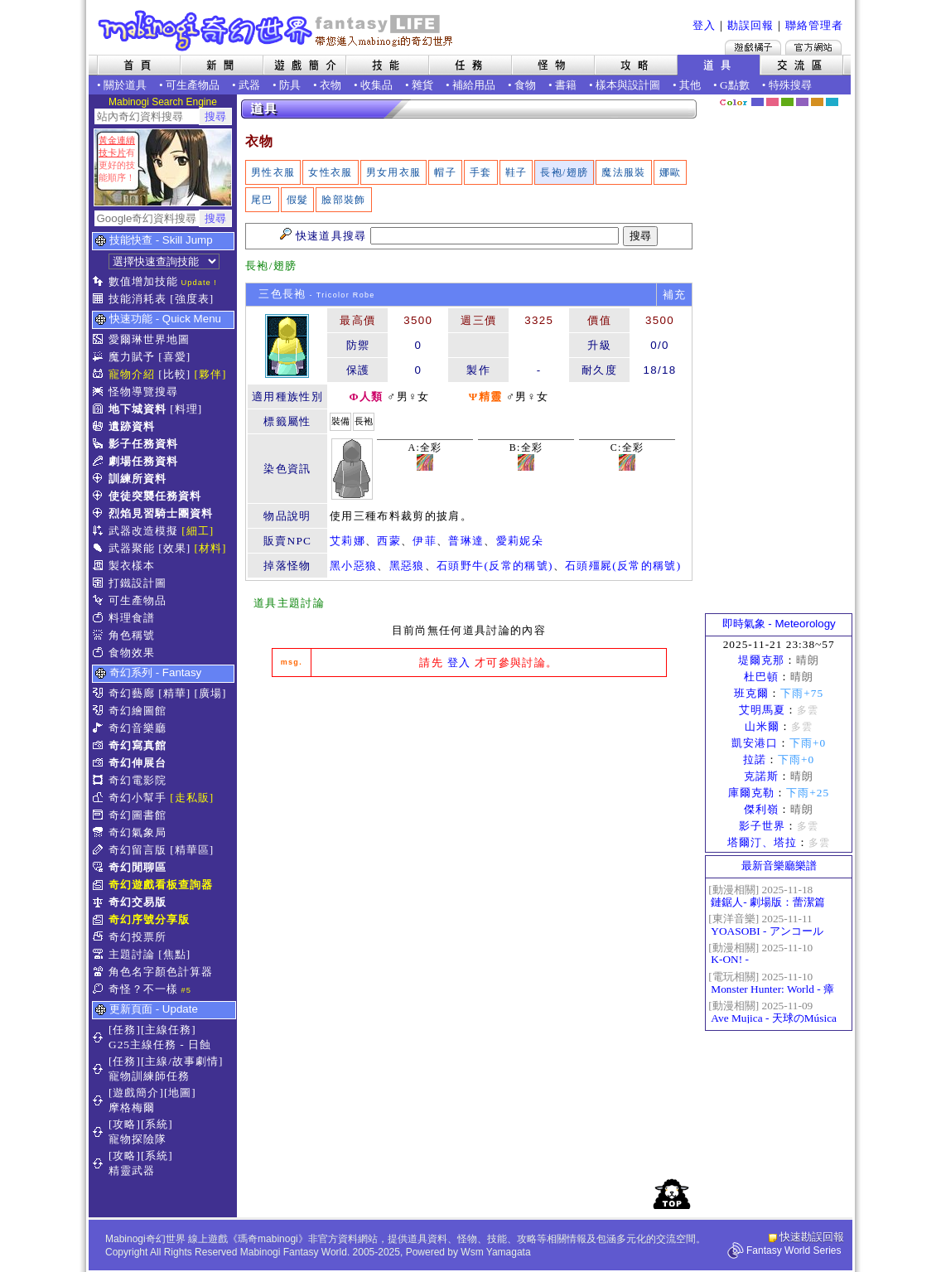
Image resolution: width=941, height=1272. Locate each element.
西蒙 (389, 540)
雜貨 (422, 85)
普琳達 (466, 540)
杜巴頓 (761, 676)
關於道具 (125, 85)
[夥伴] (211, 374)
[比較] (174, 374)
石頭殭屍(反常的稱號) (623, 565)
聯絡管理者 (814, 25)
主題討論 (132, 954)
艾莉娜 (347, 540)
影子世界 (762, 826)
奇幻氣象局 (137, 832)
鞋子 (516, 172)
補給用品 (473, 85)
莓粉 (772, 102)
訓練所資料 (137, 478)
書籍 (566, 85)
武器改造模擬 (143, 531)
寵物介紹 (132, 374)
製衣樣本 (132, 565)
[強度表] (192, 299)
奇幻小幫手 (137, 797)
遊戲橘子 (753, 47)
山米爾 (762, 726)
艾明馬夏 (762, 710)
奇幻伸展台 (137, 763)
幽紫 (802, 102)
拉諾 (754, 759)
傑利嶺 (761, 809)
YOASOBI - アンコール (767, 931)
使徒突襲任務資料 (155, 496)
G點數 (735, 85)
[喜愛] (174, 357)
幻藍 (757, 102)
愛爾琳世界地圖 (149, 339)
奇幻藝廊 (132, 693)
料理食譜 (132, 618)
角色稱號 (132, 635)
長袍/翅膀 (564, 172)
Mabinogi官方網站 (813, 47)
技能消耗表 (137, 299)
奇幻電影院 (137, 780)
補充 (675, 294)
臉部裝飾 (343, 200)
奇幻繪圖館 (137, 710)
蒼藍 (832, 102)
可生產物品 (193, 85)
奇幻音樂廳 (137, 728)
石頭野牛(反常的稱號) (495, 565)
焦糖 (817, 102)
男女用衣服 (394, 172)
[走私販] (192, 797)
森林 (787, 102)
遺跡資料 (132, 426)
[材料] (211, 548)
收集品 (376, 85)
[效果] (174, 548)
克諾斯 (761, 776)
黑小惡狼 (353, 565)
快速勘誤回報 (811, 1237)
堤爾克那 (761, 660)
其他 (690, 85)
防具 (290, 85)
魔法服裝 (623, 172)
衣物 (330, 85)
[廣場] (211, 693)
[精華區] (192, 850)
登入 (704, 25)
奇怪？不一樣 (143, 989)
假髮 (298, 200)
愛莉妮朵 (519, 540)
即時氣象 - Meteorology (779, 623)
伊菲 (425, 540)
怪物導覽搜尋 (143, 391)
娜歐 (670, 172)
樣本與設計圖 (628, 85)
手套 (481, 172)
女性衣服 (330, 172)
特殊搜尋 (790, 85)
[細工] (197, 531)
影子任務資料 (143, 444)
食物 (525, 85)
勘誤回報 (750, 25)
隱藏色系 (841, 96)
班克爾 (751, 693)
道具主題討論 (289, 603)
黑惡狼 (407, 565)
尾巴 (262, 200)
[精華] (174, 693)
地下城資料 (137, 409)
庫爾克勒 (751, 792)
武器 (249, 85)
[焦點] (174, 954)
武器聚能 (132, 548)
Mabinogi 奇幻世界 (277, 30)
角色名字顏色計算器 (161, 971)
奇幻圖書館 (137, 815)
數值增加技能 (143, 281)
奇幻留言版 (137, 850)
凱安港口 (754, 743)
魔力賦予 (132, 357)
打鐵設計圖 (137, 583)
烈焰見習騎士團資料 (161, 513)
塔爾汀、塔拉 (762, 842)
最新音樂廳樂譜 (779, 865)
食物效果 (132, 652)
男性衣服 (273, 172)
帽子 (445, 172)
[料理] (186, 409)
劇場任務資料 (143, 461)
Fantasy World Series (794, 1250)
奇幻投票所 (137, 937)
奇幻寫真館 (137, 745)
